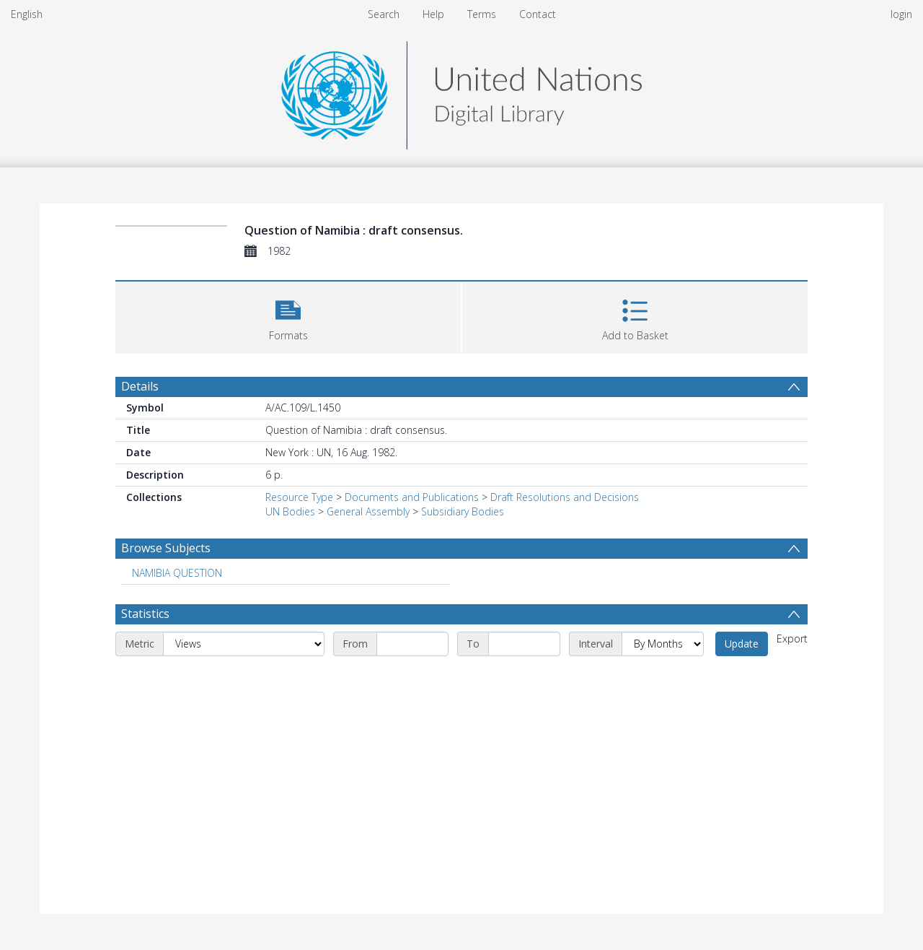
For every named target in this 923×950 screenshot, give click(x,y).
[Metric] (243, 644)
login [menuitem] (901, 14)
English (27, 14)
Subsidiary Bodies (462, 511)
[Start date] (412, 644)
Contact (537, 14)
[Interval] (663, 644)
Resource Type (299, 497)
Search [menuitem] (383, 14)
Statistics (145, 614)
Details (140, 386)
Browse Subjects (166, 548)
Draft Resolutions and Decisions (564, 497)
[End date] (524, 644)
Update (742, 643)
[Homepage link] (461, 91)
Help (433, 14)
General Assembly (368, 511)
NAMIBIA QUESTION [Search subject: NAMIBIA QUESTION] (177, 573)
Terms (481, 14)
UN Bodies (290, 511)
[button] (288, 316)
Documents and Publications (412, 497)
